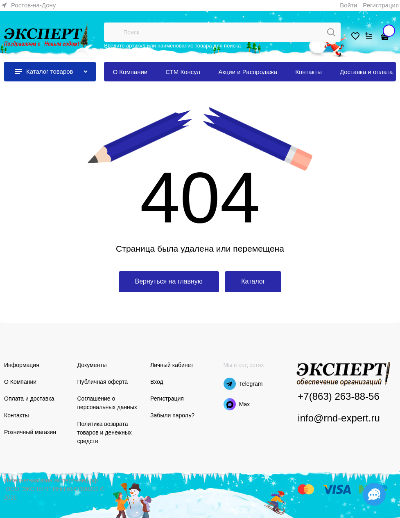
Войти (348, 5)
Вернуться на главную (169, 281)
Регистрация (381, 5)
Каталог (253, 281)
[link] (28, 5)
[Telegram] (230, 384)
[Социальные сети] (374, 494)
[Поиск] (331, 32)
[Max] (230, 404)
